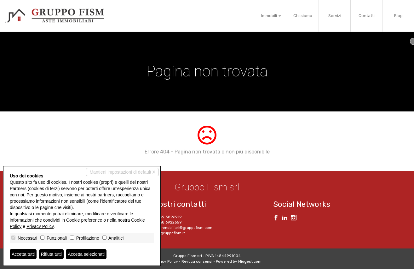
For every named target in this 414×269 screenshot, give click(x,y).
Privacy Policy (165, 261)
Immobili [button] (271, 15)
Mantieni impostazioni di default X (122, 172)
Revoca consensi (196, 261)
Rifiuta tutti (51, 254)
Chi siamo (302, 15)
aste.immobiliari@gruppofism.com (181, 227)
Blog (398, 15)
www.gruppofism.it (167, 233)
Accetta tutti (23, 254)
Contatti (367, 15)
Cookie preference (84, 220)
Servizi (334, 15)
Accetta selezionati (86, 254)
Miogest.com (250, 261)
